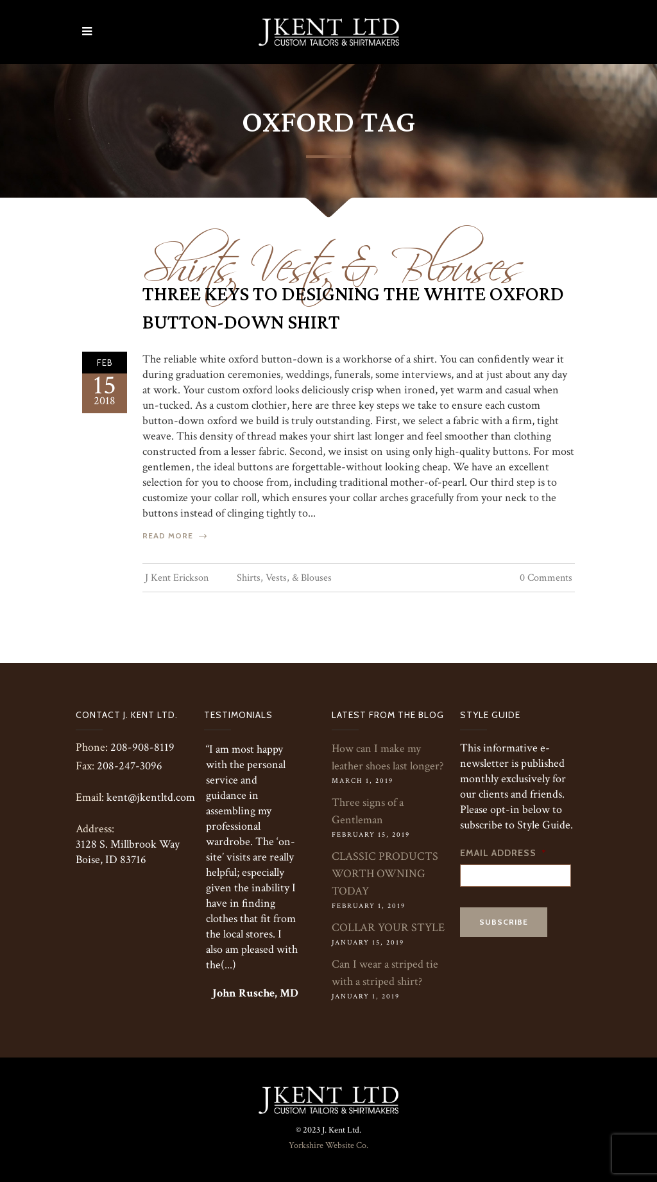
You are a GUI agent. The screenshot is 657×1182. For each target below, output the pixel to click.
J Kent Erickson (177, 578)
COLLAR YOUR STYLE (388, 927)
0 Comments (546, 578)
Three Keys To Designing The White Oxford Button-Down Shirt (353, 308)
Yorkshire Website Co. (328, 1145)
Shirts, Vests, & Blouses (333, 258)
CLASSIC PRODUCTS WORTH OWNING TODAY (385, 873)
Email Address (503, 853)
